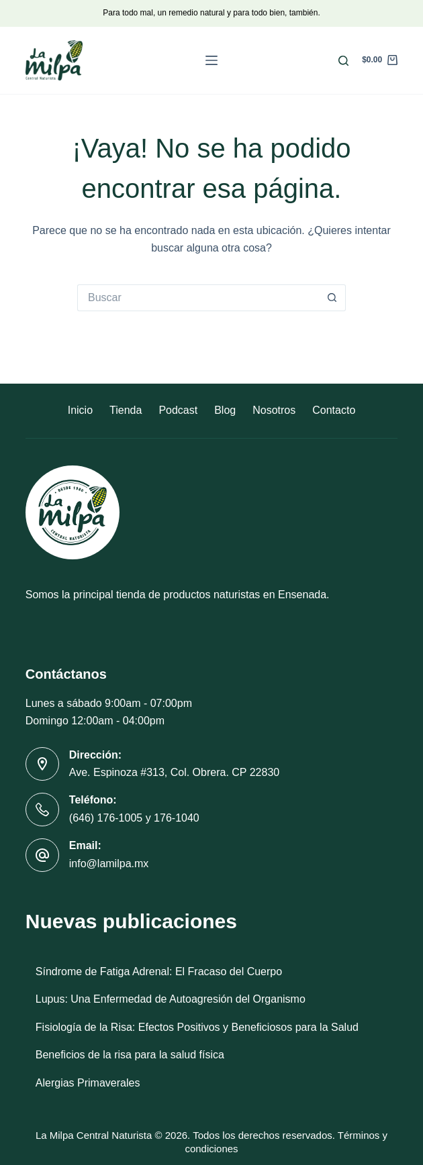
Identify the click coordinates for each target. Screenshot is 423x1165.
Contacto (333, 410)
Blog (225, 410)
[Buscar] (343, 61)
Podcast (177, 410)
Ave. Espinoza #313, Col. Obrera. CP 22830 (174, 772)
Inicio (80, 410)
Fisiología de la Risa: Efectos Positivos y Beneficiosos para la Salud (197, 1027)
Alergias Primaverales (88, 1083)
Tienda (125, 410)
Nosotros (273, 410)
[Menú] (211, 60)
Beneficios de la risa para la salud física (130, 1054)
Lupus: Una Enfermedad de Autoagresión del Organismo (171, 999)
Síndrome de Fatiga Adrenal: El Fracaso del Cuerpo (159, 971)
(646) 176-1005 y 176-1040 (134, 818)
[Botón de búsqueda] (332, 297)
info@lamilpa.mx (109, 863)
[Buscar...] (198, 297)
